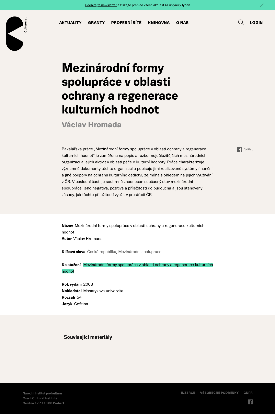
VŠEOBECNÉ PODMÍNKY (219, 392)
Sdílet (245, 149)
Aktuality (70, 23)
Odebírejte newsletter (101, 5)
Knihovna (159, 23)
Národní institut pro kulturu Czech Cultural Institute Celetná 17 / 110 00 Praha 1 (43, 398)
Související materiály (92, 337)
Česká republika (101, 252)
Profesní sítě (126, 23)
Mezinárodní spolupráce (139, 252)
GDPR (248, 392)
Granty (96, 23)
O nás (182, 23)
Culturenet (16, 33)
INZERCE (188, 392)
